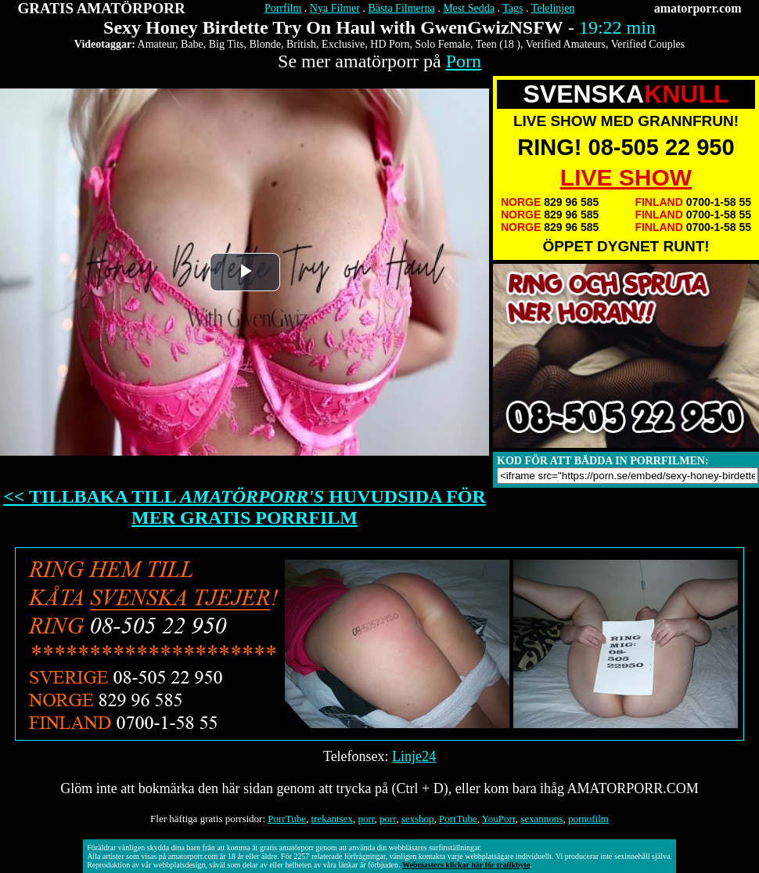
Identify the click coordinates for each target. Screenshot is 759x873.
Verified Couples (648, 44)
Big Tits (226, 44)
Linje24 (414, 756)
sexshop (417, 818)
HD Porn (389, 44)
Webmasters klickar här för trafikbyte (466, 864)
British (301, 44)
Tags (512, 8)
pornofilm (588, 818)
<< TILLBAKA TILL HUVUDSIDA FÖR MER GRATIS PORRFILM (244, 507)
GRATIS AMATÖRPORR (101, 8)
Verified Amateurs (566, 44)
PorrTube (287, 818)
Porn (463, 61)
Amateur (156, 44)
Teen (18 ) (498, 44)
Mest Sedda (469, 8)
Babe (192, 44)
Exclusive (343, 44)
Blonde (265, 44)
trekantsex (331, 818)
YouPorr (499, 818)
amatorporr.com (698, 8)
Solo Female (442, 44)
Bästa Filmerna (402, 8)
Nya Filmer (335, 8)
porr (366, 818)
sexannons (541, 818)
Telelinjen (553, 8)
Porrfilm (282, 8)
